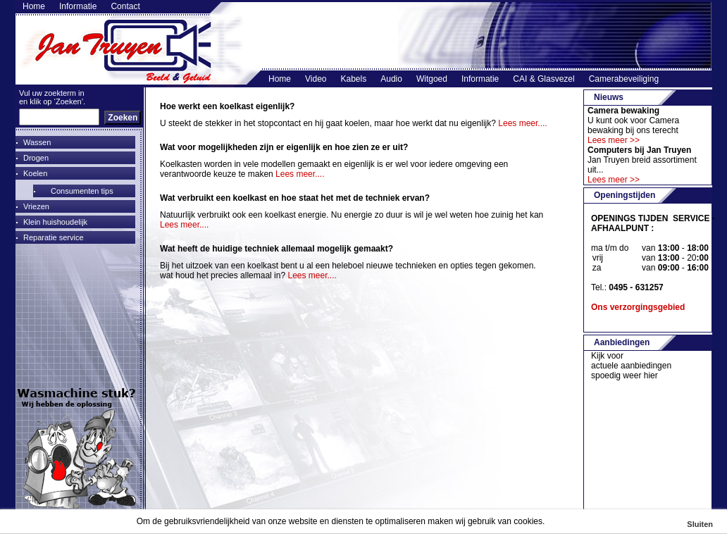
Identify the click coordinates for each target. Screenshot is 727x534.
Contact (125, 6)
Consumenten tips (82, 191)
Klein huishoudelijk (55, 222)
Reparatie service (53, 237)
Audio (391, 79)
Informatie (78, 6)
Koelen (35, 173)
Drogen (36, 158)
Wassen (37, 142)
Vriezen (36, 206)
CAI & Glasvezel (543, 79)
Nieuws (608, 97)
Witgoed (431, 79)
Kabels (354, 79)
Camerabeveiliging (624, 79)
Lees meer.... (522, 123)
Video (315, 79)
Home (34, 6)
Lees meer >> (614, 140)
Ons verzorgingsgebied (638, 307)
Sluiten (700, 524)
